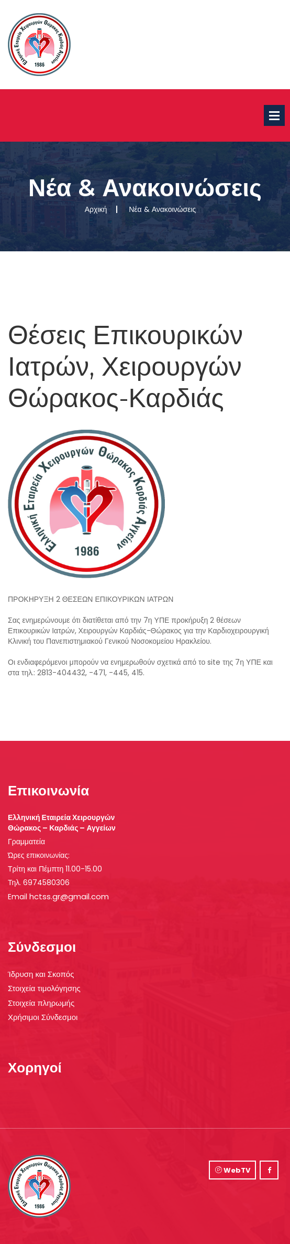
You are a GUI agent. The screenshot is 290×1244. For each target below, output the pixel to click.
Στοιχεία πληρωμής (41, 1002)
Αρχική (96, 209)
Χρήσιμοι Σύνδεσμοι (42, 1017)
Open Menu (274, 115)
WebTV (232, 1170)
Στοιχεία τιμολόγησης (44, 988)
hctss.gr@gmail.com (69, 896)
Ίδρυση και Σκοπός (41, 974)
